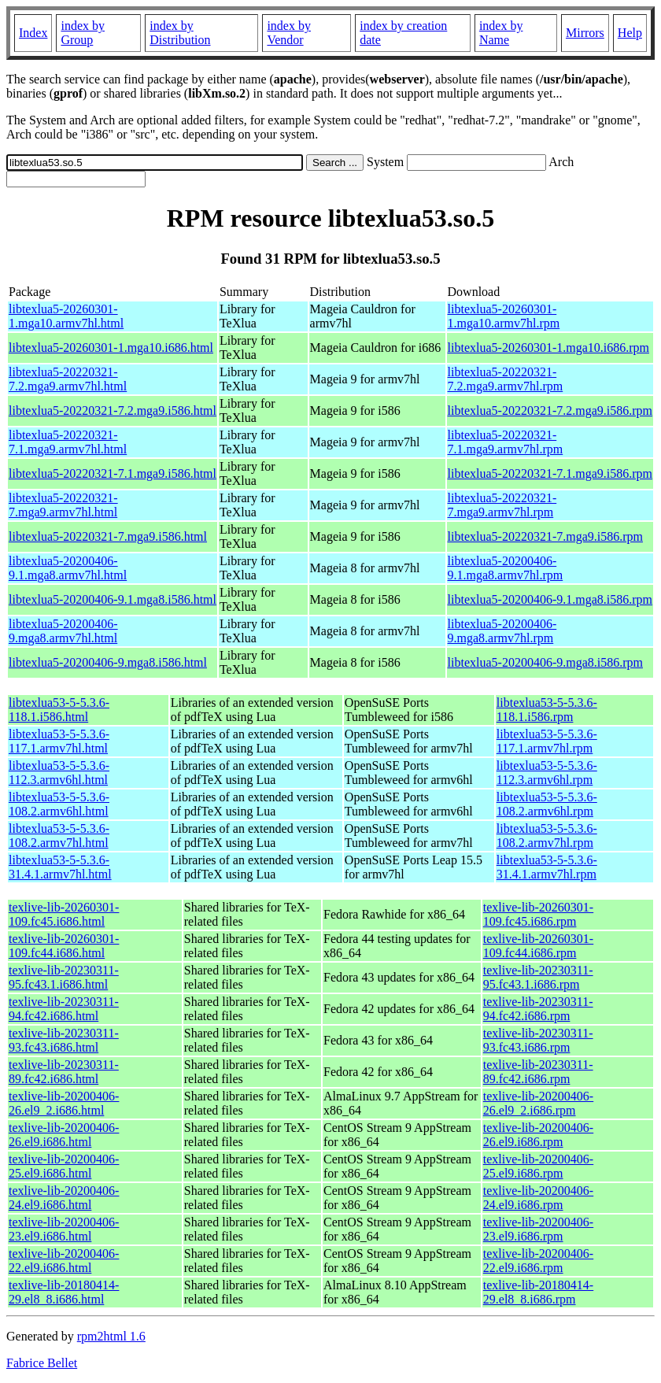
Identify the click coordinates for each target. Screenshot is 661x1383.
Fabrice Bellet (41, 1363)
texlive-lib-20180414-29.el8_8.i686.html (64, 1292)
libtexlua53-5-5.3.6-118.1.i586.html (59, 709)
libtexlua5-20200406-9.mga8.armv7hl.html (63, 631)
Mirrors (585, 32)
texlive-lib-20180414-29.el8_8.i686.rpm (538, 1292)
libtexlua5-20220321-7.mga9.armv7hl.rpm (502, 505)
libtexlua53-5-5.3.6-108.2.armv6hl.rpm (547, 804)
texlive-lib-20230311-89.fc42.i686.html (64, 1071)
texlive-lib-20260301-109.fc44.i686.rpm (538, 946)
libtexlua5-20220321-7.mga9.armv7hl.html (63, 505)
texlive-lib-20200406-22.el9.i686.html (64, 1260)
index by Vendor (289, 32)
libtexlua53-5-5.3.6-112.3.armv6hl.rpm (547, 772)
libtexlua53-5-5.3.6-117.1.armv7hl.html (59, 741)
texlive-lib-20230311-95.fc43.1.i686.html (64, 977)
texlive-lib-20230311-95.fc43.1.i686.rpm (538, 977)
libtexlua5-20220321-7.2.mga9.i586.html (112, 410)
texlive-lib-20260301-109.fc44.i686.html (64, 946)
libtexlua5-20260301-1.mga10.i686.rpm (548, 347)
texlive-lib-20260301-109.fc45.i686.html (64, 914)
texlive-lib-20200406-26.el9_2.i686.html (64, 1103)
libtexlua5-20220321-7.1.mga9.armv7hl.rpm (505, 442)
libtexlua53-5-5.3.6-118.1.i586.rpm (547, 709)
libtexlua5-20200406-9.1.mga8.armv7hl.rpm (505, 568)
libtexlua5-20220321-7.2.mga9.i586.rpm (550, 410)
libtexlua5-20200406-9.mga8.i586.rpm (545, 662)
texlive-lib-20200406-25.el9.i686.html (64, 1166)
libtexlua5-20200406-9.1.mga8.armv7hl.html (68, 568)
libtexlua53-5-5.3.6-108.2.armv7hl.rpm (547, 835)
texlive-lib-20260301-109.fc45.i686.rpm (538, 914)
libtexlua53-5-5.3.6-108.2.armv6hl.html (59, 804)
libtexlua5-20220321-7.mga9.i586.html (108, 536)
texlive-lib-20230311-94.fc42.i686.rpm (538, 1008)
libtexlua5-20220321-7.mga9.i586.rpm (545, 536)
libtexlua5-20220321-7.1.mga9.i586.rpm (550, 473)
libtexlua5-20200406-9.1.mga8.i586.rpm (550, 599)
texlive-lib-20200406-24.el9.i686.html (64, 1197)
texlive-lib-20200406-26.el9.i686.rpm (538, 1134)
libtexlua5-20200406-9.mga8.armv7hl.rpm (502, 631)
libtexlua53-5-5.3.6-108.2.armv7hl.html (59, 835)
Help (630, 32)
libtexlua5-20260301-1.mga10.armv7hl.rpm (504, 316)
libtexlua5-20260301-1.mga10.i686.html (111, 347)
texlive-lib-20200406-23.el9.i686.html (64, 1229)
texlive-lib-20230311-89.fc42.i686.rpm (538, 1071)
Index (33, 32)
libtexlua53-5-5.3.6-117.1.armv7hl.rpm (547, 741)
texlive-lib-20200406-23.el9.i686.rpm (538, 1229)
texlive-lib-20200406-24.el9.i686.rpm (538, 1197)
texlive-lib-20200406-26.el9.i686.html (64, 1134)
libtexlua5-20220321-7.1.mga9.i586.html (112, 473)
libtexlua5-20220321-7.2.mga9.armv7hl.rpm (505, 379)
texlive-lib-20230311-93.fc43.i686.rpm (538, 1040)
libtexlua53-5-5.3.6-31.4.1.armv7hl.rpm (547, 867)
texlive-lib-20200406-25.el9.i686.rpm (538, 1166)
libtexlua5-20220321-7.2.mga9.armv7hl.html (68, 379)
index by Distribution (180, 32)
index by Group (83, 32)
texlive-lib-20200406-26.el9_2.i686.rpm (538, 1103)
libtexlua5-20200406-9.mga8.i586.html (108, 662)
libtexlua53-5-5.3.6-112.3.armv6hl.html (59, 772)
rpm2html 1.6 (111, 1336)
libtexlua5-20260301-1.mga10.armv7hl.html (66, 316)
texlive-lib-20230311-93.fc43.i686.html (64, 1040)
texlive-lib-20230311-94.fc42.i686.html (64, 1008)
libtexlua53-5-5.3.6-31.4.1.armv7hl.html (60, 867)
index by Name (501, 32)
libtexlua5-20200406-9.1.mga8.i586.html (112, 599)
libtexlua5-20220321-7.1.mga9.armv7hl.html (68, 442)
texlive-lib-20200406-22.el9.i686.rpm (538, 1260)
